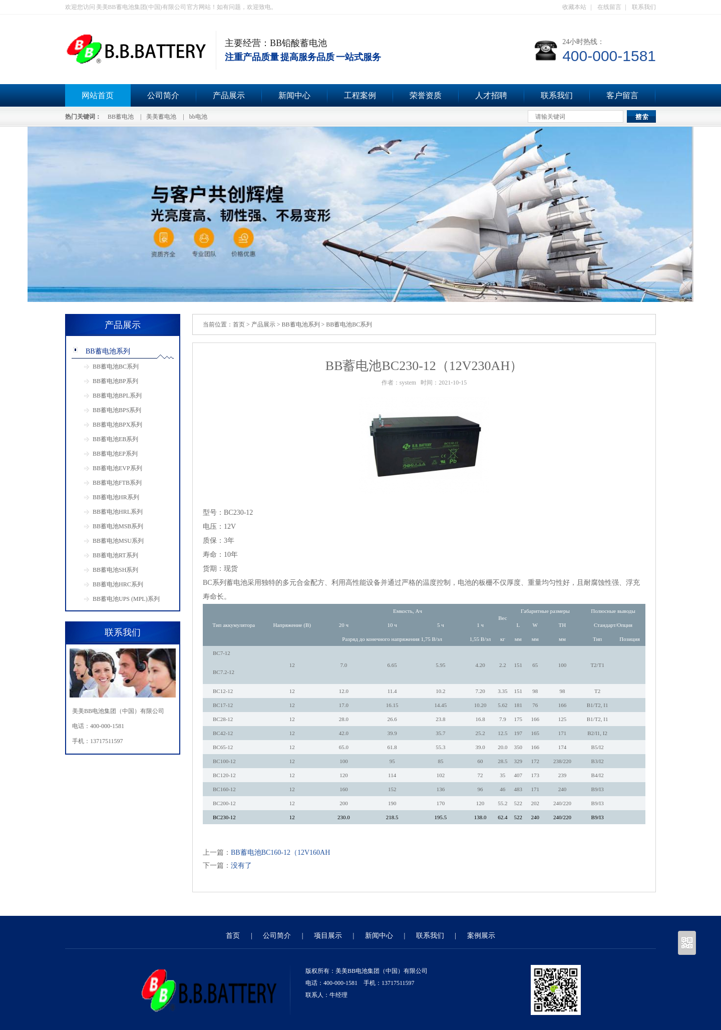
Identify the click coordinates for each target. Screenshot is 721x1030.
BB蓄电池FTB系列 (117, 482)
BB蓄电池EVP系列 (117, 468)
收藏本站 (574, 7)
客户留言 (622, 95)
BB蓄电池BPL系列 (117, 395)
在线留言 (609, 7)
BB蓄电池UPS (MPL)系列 (126, 598)
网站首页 (98, 95)
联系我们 (644, 7)
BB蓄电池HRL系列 (118, 511)
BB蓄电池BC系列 (116, 366)
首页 (239, 324)
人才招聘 (491, 95)
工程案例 (360, 95)
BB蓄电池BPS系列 (117, 410)
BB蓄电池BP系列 (115, 381)
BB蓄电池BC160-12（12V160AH (280, 852)
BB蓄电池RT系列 (115, 555)
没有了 (241, 865)
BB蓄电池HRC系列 (118, 584)
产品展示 (229, 95)
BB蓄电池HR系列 (116, 497)
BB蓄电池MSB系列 (118, 526)
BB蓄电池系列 (108, 351)
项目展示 (328, 935)
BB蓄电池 (121, 116)
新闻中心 (294, 95)
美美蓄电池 (161, 116)
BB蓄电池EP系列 (115, 453)
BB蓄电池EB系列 (115, 439)
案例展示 (481, 935)
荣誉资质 (426, 95)
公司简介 (163, 95)
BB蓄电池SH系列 (115, 569)
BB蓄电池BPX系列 (117, 424)
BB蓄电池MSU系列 (118, 540)
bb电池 (198, 116)
